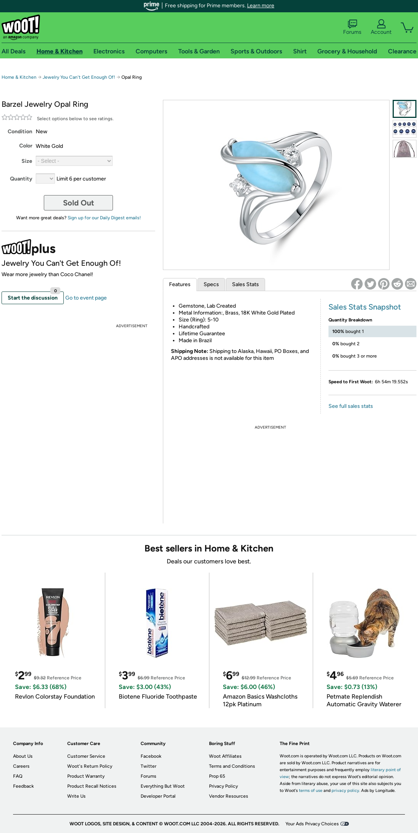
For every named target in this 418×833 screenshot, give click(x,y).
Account (381, 27)
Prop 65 (217, 776)
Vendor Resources (228, 796)
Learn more (260, 5)
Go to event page (86, 298)
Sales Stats (245, 284)
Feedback (23, 786)
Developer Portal (158, 796)
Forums (352, 27)
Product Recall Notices (91, 786)
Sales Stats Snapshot (364, 306)
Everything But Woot (163, 786)
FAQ (17, 776)
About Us (23, 756)
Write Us (76, 796)
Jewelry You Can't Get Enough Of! (79, 77)
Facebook (151, 756)
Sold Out (78, 202)
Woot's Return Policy (89, 766)
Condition (20, 131)
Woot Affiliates (225, 756)
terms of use (310, 790)
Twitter (148, 766)
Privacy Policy (223, 786)
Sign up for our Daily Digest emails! (104, 217)
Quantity (21, 179)
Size (27, 161)
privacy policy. (346, 790)
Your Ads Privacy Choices (312, 823)
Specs (211, 284)
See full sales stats (350, 406)
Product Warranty (85, 776)
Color (25, 145)
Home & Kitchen (19, 77)
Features (180, 284)
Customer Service (86, 756)
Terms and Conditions (232, 766)
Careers (21, 766)
